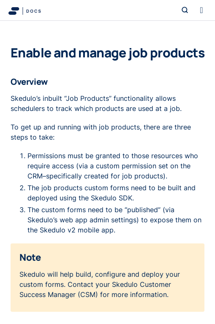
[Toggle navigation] (201, 10)
